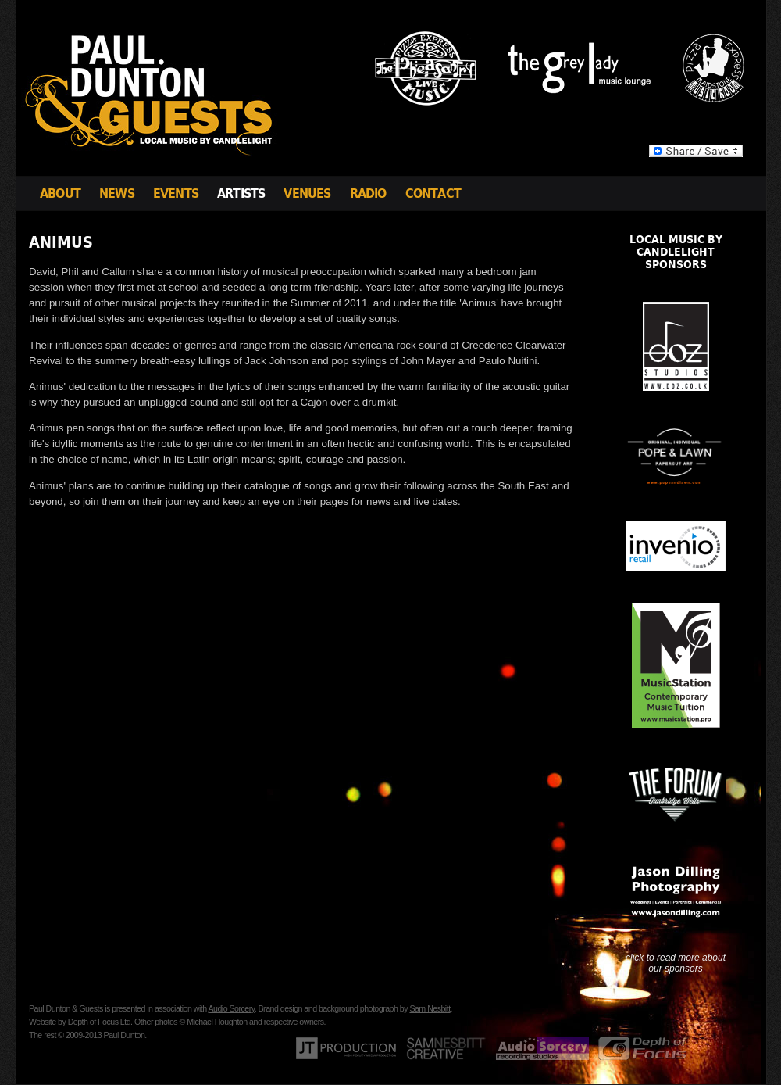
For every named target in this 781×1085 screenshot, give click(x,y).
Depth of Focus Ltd (99, 1021)
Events (175, 193)
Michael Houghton (217, 1021)
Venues (307, 193)
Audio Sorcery (231, 1008)
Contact (433, 193)
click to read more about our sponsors (676, 963)
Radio (368, 193)
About (60, 193)
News (116, 193)
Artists (241, 193)
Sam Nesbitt (429, 1008)
